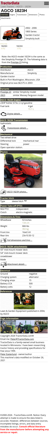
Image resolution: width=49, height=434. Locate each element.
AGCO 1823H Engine (10, 99)
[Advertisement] (24, 387)
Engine (12, 15)
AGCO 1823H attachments (13, 246)
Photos (42, 15)
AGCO (19, 6)
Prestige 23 (16, 62)
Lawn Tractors (7, 6)
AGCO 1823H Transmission (14, 120)
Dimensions (33, 15)
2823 (2, 95)
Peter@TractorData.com (22, 339)
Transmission (22, 15)
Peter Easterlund (8, 354)
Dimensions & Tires (10, 216)
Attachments (5, 18)
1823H (28, 6)
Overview (4, 15)
